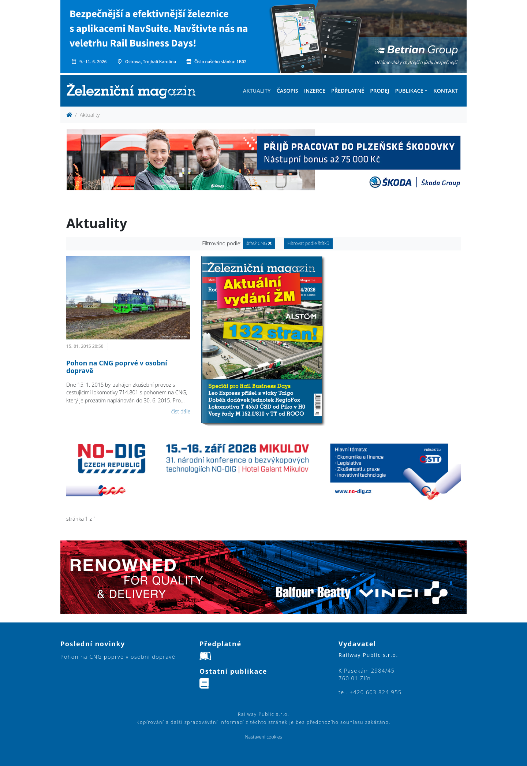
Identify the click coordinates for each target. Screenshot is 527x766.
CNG (259, 243)
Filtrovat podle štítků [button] (308, 243)
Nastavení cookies (263, 737)
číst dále (181, 411)
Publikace (409, 90)
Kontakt (445, 90)
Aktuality (257, 90)
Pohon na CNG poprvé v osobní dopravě (116, 366)
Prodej (379, 90)
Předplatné (347, 90)
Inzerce (314, 90)
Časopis (287, 90)
